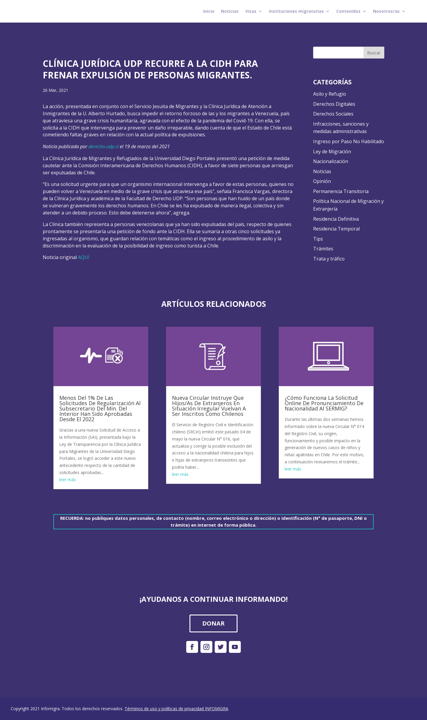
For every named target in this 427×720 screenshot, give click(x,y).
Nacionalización (330, 161)
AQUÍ (84, 257)
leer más (67, 479)
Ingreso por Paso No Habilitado (348, 141)
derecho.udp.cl (103, 146)
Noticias (230, 11)
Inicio (208, 11)
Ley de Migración (332, 151)
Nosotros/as (386, 11)
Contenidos (348, 11)
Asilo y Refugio (329, 94)
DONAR (213, 623)
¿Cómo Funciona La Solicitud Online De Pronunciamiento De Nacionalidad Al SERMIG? (324, 403)
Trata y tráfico (329, 258)
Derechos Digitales (334, 104)
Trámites (323, 248)
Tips (318, 239)
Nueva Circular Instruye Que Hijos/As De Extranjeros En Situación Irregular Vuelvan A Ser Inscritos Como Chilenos (209, 405)
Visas (250, 11)
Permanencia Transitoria (341, 191)
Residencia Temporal (336, 228)
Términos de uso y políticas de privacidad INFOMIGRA (176, 708)
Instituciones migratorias (296, 11)
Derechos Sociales (333, 113)
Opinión (322, 181)
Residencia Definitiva (336, 219)
